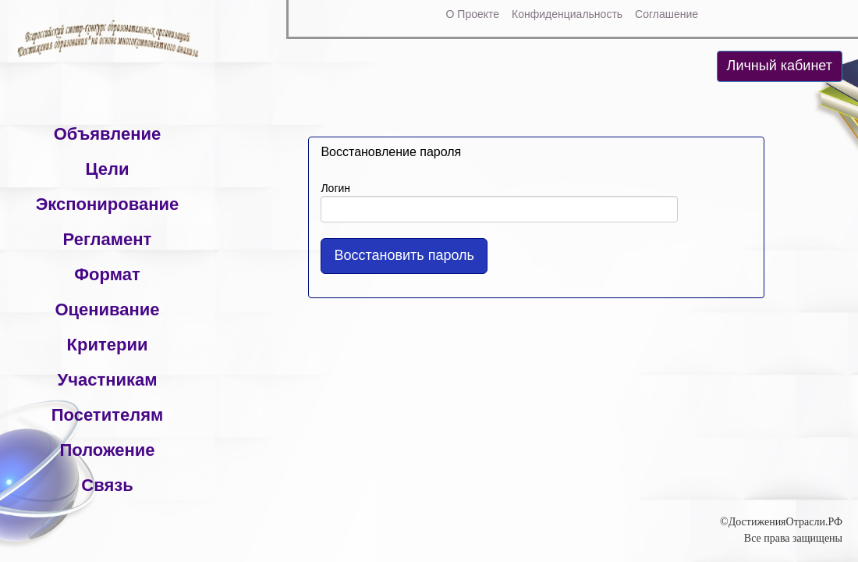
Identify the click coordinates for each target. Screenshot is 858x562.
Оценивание (107, 309)
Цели (107, 169)
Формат (107, 274)
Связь (107, 485)
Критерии (107, 344)
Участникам (107, 379)
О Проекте (473, 14)
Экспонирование (107, 204)
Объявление (107, 134)
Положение (106, 450)
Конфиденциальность (567, 14)
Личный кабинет (779, 65)
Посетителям (107, 415)
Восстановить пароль (404, 255)
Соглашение (666, 14)
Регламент (107, 239)
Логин (335, 188)
